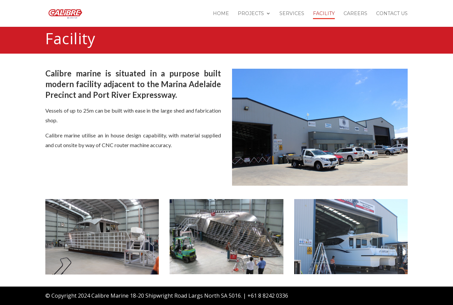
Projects (251, 13)
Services (291, 13)
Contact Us (392, 13)
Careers (355, 13)
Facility (324, 13)
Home (221, 13)
